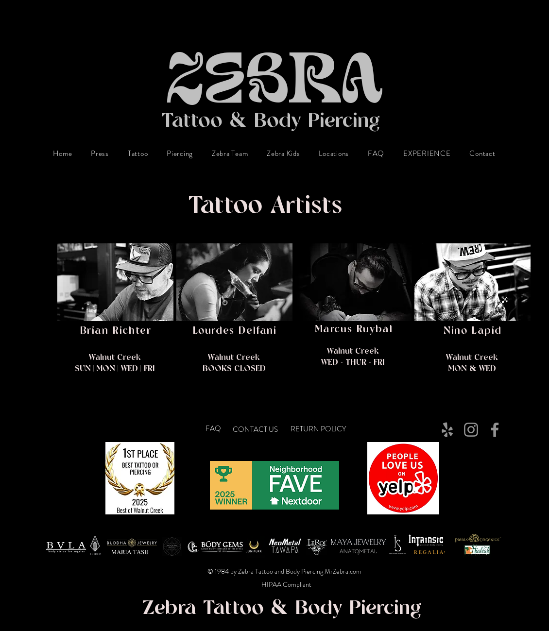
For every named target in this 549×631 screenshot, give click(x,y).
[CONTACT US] (257, 430)
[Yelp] (447, 429)
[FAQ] (214, 429)
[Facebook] (494, 429)
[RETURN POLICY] (325, 429)
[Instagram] (471, 429)
